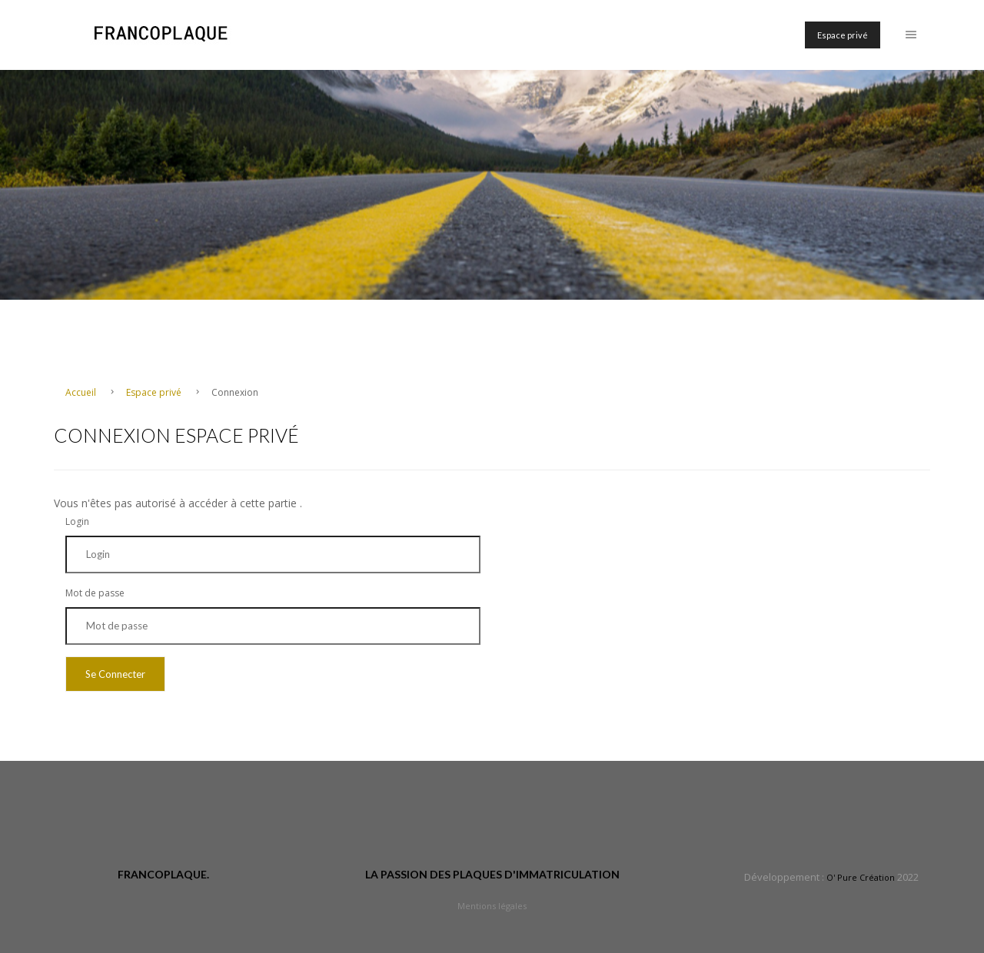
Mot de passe (95, 592)
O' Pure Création (860, 877)
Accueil (81, 392)
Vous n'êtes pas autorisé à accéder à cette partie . (178, 503)
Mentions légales (492, 905)
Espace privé (842, 35)
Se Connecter (115, 674)
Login (77, 521)
